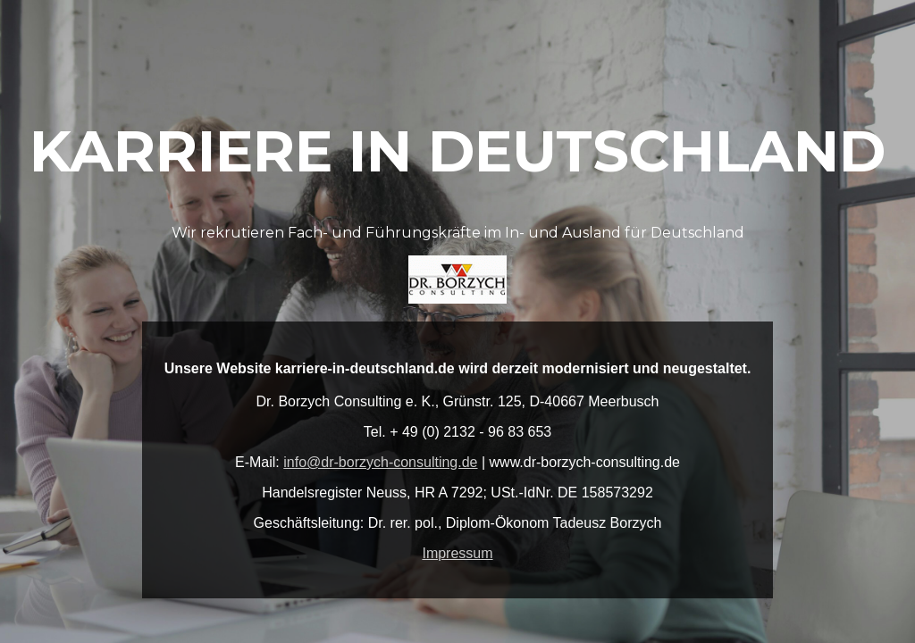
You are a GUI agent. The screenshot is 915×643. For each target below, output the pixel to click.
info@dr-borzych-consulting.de (380, 462)
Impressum (457, 553)
